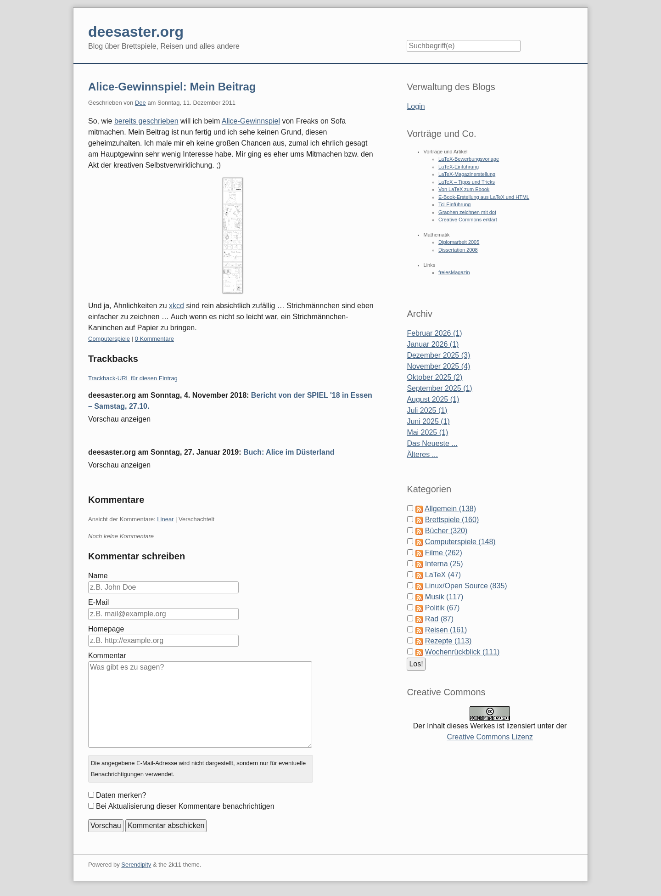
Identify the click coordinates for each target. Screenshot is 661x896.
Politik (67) (442, 608)
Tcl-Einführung (454, 204)
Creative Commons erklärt (467, 219)
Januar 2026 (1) (433, 344)
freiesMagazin (454, 272)
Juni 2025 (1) (428, 421)
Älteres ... (422, 454)
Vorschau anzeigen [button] (119, 419)
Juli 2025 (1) (427, 410)
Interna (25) (444, 564)
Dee (140, 102)
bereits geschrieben (146, 121)
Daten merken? (121, 795)
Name (98, 576)
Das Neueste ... (432, 443)
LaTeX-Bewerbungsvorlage (468, 159)
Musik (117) (444, 597)
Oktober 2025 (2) (434, 377)
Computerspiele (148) (460, 542)
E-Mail (98, 602)
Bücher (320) (446, 531)
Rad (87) (439, 619)
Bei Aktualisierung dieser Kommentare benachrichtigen (185, 806)
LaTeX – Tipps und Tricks (466, 182)
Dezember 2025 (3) (438, 355)
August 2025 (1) (433, 399)
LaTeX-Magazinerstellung (466, 174)
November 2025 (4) (438, 366)
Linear (165, 519)
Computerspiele (109, 338)
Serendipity (136, 864)
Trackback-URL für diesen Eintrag (133, 378)
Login (416, 106)
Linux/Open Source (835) (466, 586)
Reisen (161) (446, 630)
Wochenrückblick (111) (462, 652)
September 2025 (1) (439, 388)
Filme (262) (443, 553)
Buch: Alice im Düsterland (289, 452)
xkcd (176, 306)
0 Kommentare (154, 338)
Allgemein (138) (450, 509)
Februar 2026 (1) (434, 333)
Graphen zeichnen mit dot (467, 212)
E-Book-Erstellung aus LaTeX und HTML (483, 197)
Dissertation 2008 (458, 250)
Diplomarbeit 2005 (458, 242)
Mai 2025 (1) (427, 432)
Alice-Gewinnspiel (251, 121)
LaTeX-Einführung (458, 166)
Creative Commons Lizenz (490, 737)
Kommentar (107, 655)
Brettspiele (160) (452, 520)
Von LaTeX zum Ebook (463, 189)
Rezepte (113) (448, 641)
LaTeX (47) (443, 575)
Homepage (106, 629)
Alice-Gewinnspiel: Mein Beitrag (172, 86)
